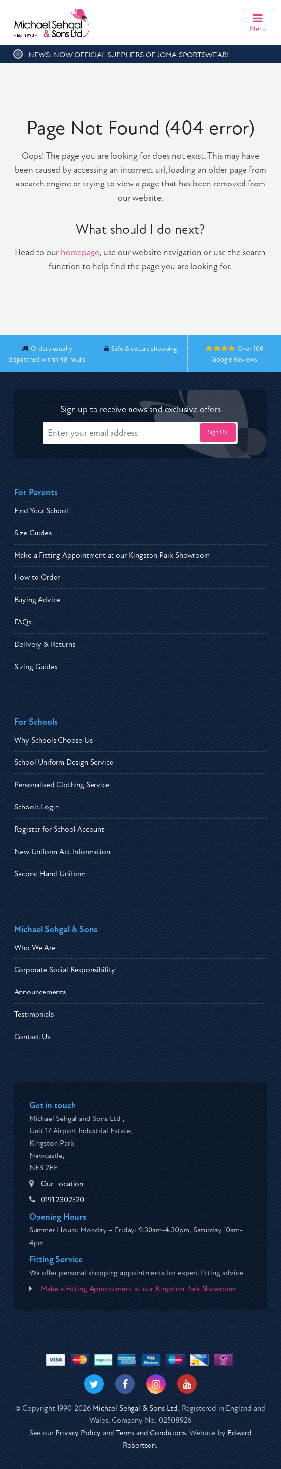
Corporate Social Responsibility (64, 969)
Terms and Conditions (151, 1433)
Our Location (62, 1184)
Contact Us (32, 1037)
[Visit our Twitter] (94, 1384)
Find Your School (41, 510)
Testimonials (34, 1014)
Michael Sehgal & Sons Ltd (135, 1408)
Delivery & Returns (44, 644)
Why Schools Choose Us (53, 740)
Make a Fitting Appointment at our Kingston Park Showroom (112, 555)
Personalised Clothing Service (62, 785)
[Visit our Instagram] (156, 1384)
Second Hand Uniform (50, 874)
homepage (80, 252)
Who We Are (35, 948)
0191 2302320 (62, 1200)
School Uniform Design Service (63, 762)
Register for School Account (59, 829)
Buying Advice (37, 600)
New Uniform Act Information (62, 852)
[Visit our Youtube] (187, 1384)
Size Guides (33, 533)
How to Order (37, 577)
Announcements (40, 992)
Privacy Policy (78, 1433)
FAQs (22, 622)
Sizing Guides (35, 667)
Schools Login (36, 807)
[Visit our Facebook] (125, 1384)
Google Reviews (234, 359)
